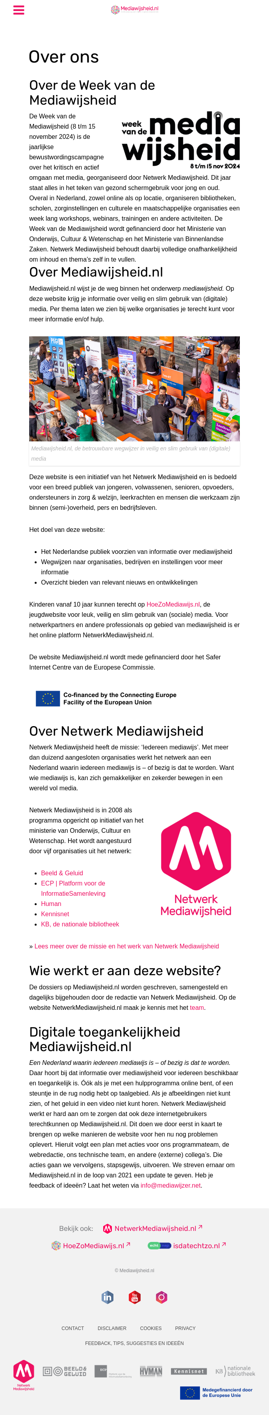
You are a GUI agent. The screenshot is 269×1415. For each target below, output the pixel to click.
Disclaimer (112, 1328)
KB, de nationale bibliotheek (80, 924)
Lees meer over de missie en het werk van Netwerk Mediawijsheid (127, 946)
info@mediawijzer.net (170, 1185)
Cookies (151, 1328)
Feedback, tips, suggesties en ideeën (134, 1343)
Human (51, 903)
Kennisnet (55, 914)
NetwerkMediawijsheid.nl (155, 1228)
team (197, 1007)
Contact (72, 1328)
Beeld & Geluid (62, 873)
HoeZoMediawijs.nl (173, 604)
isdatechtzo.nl (196, 1246)
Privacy (185, 1328)
